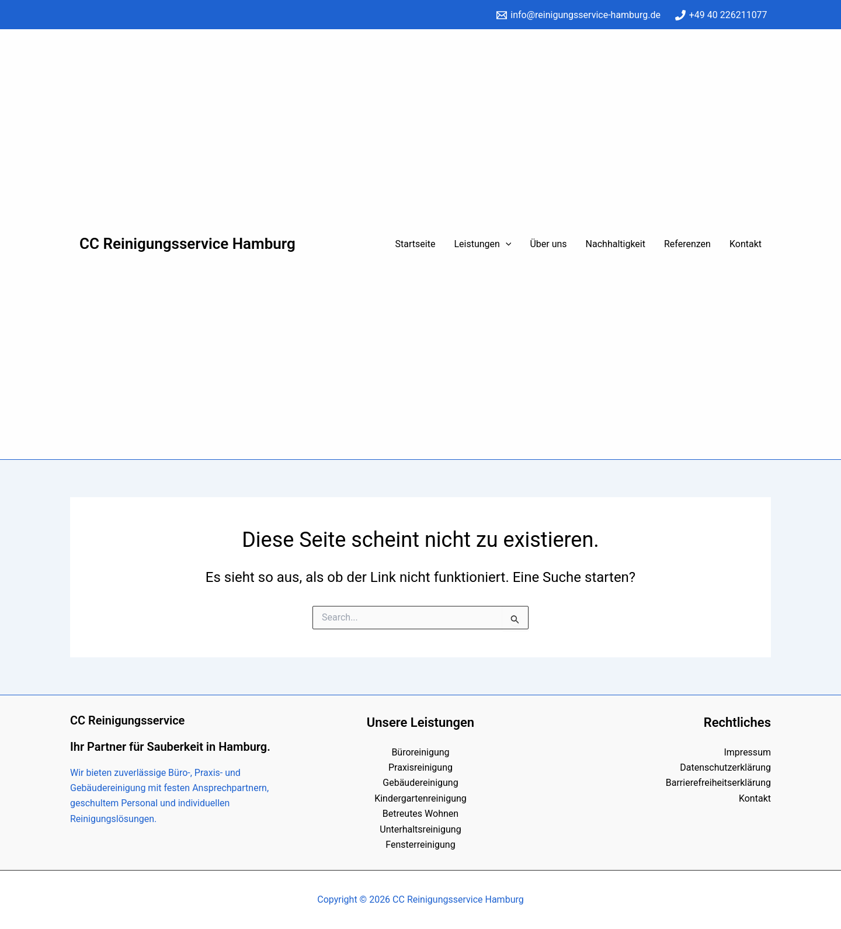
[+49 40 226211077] (721, 15)
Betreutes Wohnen (420, 813)
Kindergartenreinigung (420, 798)
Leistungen (482, 244)
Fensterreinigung (420, 844)
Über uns (548, 243)
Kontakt (745, 243)
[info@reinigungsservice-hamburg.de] (578, 15)
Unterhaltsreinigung (420, 829)
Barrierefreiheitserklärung (718, 782)
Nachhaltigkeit (615, 243)
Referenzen (687, 243)
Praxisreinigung (420, 767)
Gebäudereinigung (420, 782)
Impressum (747, 752)
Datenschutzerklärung (725, 767)
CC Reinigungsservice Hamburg (187, 243)
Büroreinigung (420, 752)
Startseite (415, 243)
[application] (506, 244)
